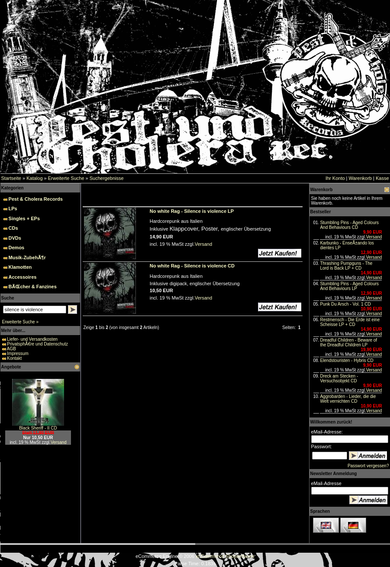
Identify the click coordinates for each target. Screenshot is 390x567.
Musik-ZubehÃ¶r (27, 257)
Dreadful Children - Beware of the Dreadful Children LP (348, 342)
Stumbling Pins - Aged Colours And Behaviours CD (349, 225)
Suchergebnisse (107, 178)
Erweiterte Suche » (20, 321)
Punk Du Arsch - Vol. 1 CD (345, 304)
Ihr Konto (335, 178)
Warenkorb (360, 178)
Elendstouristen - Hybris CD (346, 360)
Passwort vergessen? (368, 465)
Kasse (382, 178)
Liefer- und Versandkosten (32, 339)
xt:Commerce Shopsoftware (225, 556)
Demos (17, 247)
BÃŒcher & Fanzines (33, 286)
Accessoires (23, 277)
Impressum (17, 353)
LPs (13, 208)
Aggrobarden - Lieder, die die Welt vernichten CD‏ (348, 399)
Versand (59, 442)
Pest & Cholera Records (36, 199)
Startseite (11, 178)
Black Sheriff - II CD (38, 428)
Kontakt (14, 358)
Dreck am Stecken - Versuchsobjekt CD (339, 378)
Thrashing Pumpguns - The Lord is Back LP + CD (346, 265)
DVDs (15, 238)
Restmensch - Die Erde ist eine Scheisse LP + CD (350, 322)
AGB (11, 348)
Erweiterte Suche (66, 178)
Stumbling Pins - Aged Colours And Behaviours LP (349, 286)
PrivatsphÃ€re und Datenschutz (37, 344)
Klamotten (20, 267)
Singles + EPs (24, 218)
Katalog (34, 178)
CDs (13, 228)
